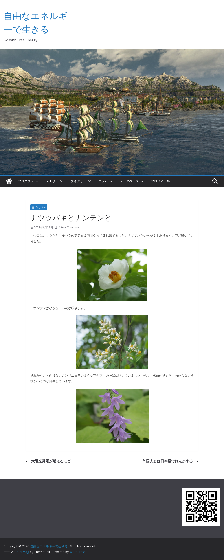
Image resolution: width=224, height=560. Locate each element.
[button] (36, 181)
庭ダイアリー (39, 207)
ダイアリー (78, 181)
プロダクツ (26, 181)
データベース (129, 181)
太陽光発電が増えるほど (48, 461)
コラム (103, 181)
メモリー (52, 181)
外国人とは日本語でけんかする (170, 461)
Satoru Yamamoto (69, 227)
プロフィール (160, 181)
